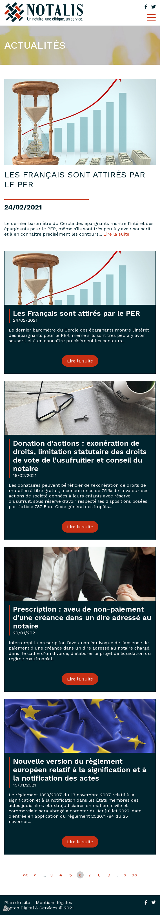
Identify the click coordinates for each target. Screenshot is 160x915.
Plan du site (17, 902)
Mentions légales (54, 902)
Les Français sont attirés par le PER (76, 313)
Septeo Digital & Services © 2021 (39, 908)
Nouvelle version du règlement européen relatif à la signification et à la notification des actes (79, 769)
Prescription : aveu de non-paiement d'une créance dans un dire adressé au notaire (82, 617)
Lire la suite (116, 234)
